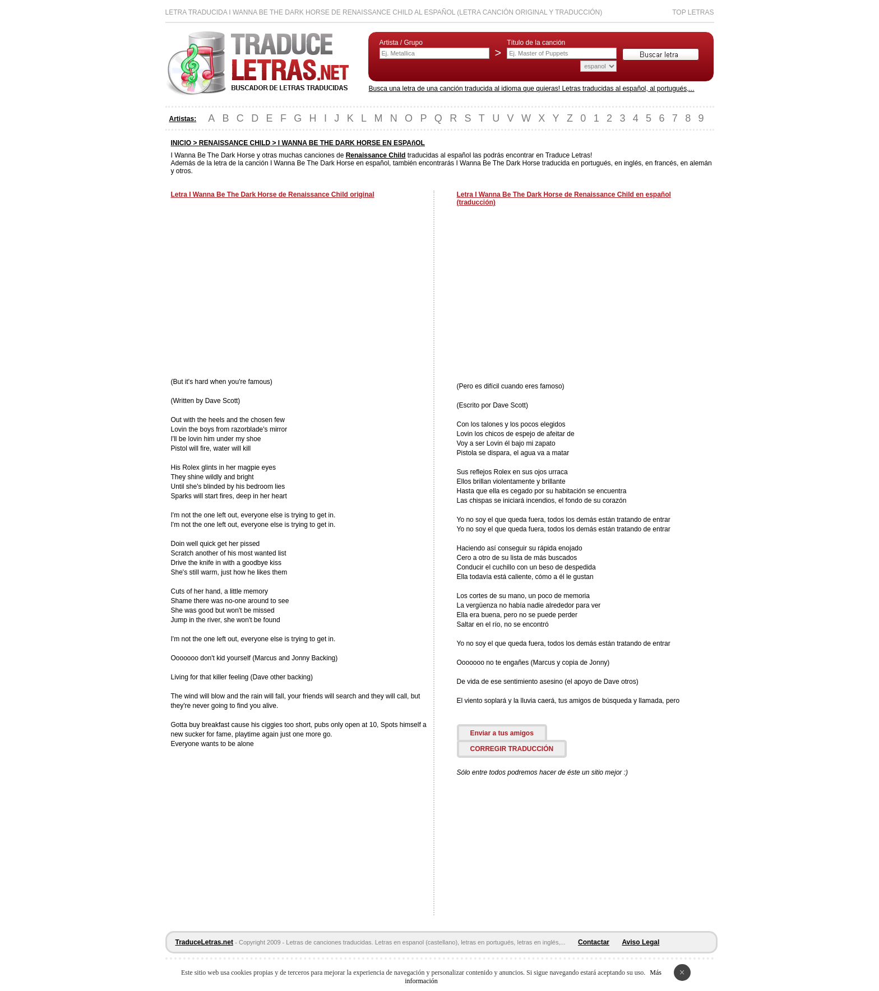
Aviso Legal (640, 942)
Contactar (593, 942)
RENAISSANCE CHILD (234, 143)
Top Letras (693, 12)
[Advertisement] (265, 289)
